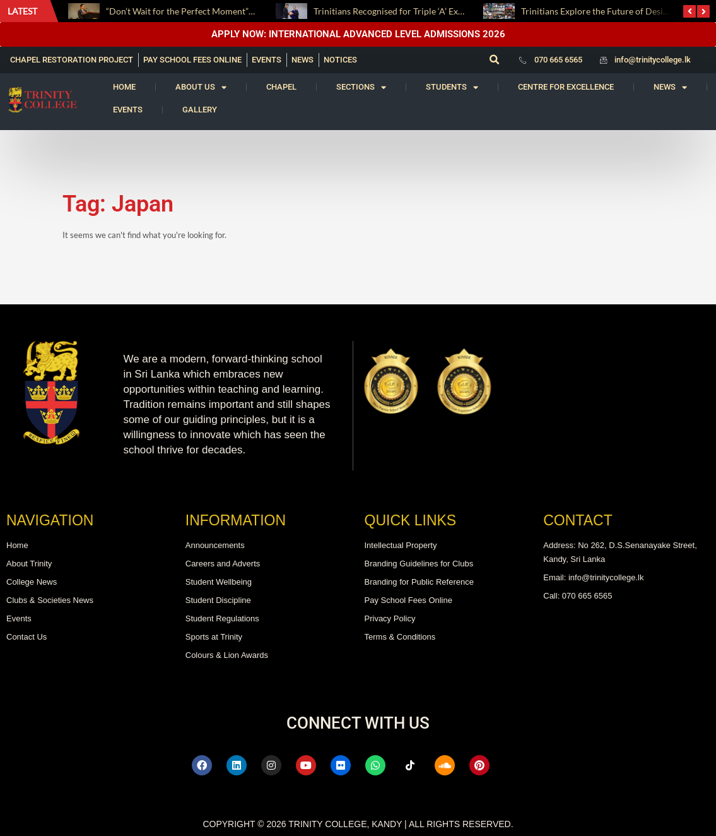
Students (452, 87)
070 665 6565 (558, 59)
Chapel (281, 87)
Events (128, 109)
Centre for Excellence (566, 87)
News (670, 87)
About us (200, 87)
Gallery (199, 109)
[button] (494, 60)
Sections (361, 87)
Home (124, 87)
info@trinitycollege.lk (652, 59)
